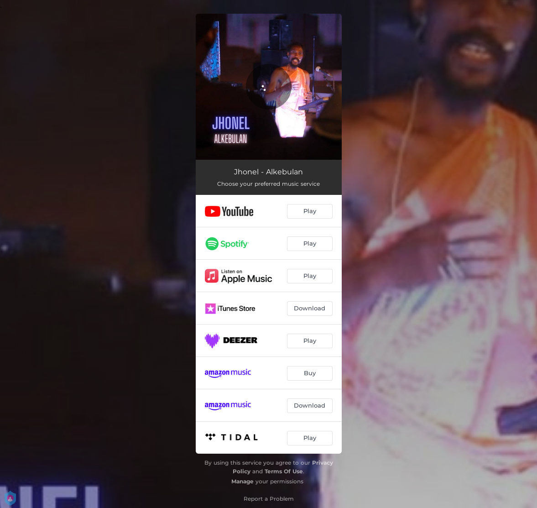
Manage (242, 481)
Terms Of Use (284, 471)
